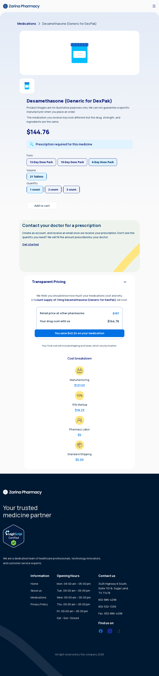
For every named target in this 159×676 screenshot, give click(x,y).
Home (34, 583)
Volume (31, 170)
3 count (71, 189)
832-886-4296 (107, 600)
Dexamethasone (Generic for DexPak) (69, 24)
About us (36, 590)
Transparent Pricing (79, 282)
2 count (53, 189)
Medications (26, 24)
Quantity (32, 183)
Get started (30, 244)
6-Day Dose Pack (103, 162)
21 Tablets (37, 176)
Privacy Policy (39, 604)
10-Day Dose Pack (72, 162)
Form (30, 155)
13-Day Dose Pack (41, 162)
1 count (35, 189)
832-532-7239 (107, 606)
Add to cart (42, 205)
